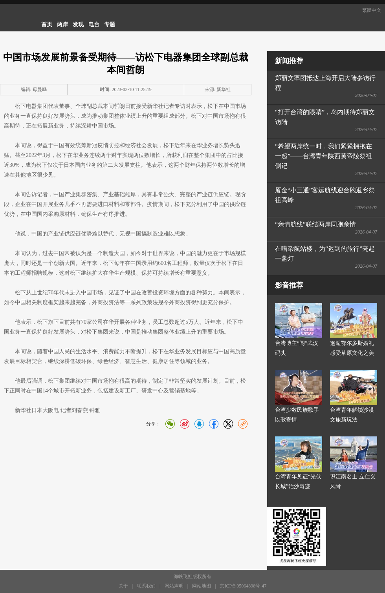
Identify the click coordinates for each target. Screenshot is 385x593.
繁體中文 (371, 10)
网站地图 (201, 586)
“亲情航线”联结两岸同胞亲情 (315, 224)
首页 (46, 24)
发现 (78, 24)
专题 (109, 24)
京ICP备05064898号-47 (243, 586)
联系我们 (146, 586)
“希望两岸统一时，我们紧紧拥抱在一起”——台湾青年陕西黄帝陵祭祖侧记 (323, 156)
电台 (93, 24)
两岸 (62, 24)
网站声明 (174, 586)
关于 (123, 586)
